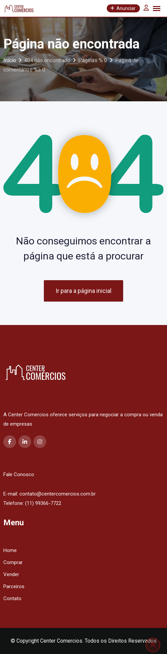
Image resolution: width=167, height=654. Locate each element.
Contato (12, 598)
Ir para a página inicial (83, 290)
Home (10, 550)
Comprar (13, 562)
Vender (11, 574)
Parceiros (13, 586)
